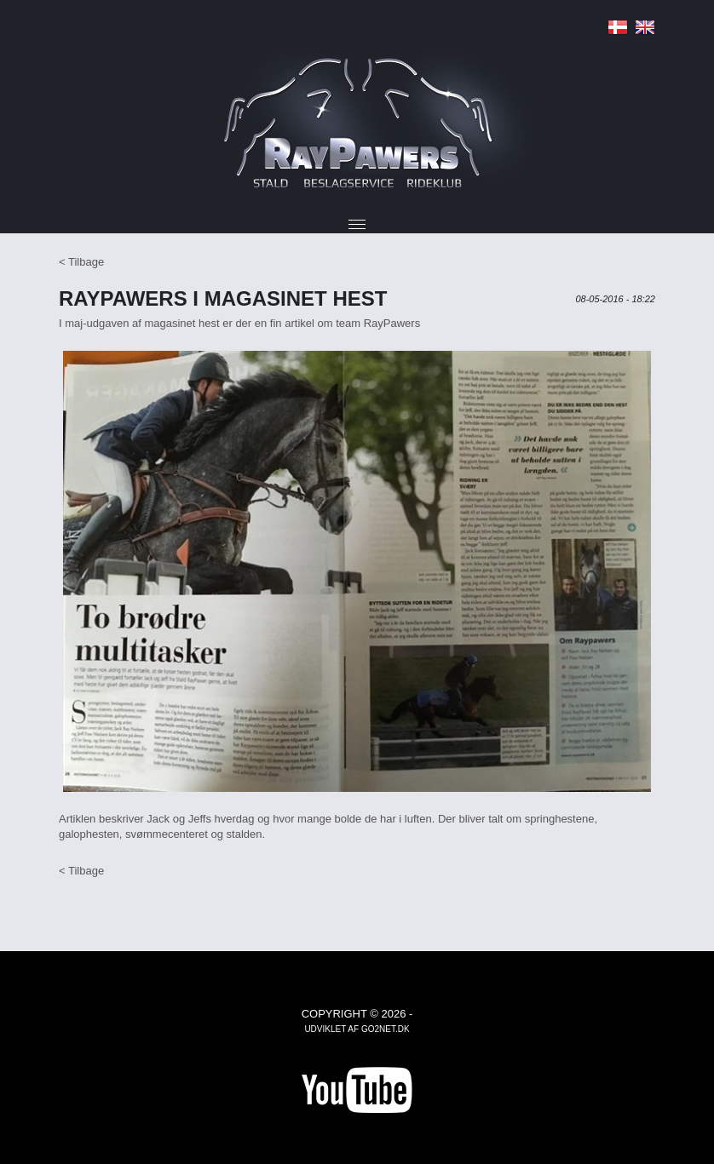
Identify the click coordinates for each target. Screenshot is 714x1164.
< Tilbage (81, 261)
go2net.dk (385, 1029)
